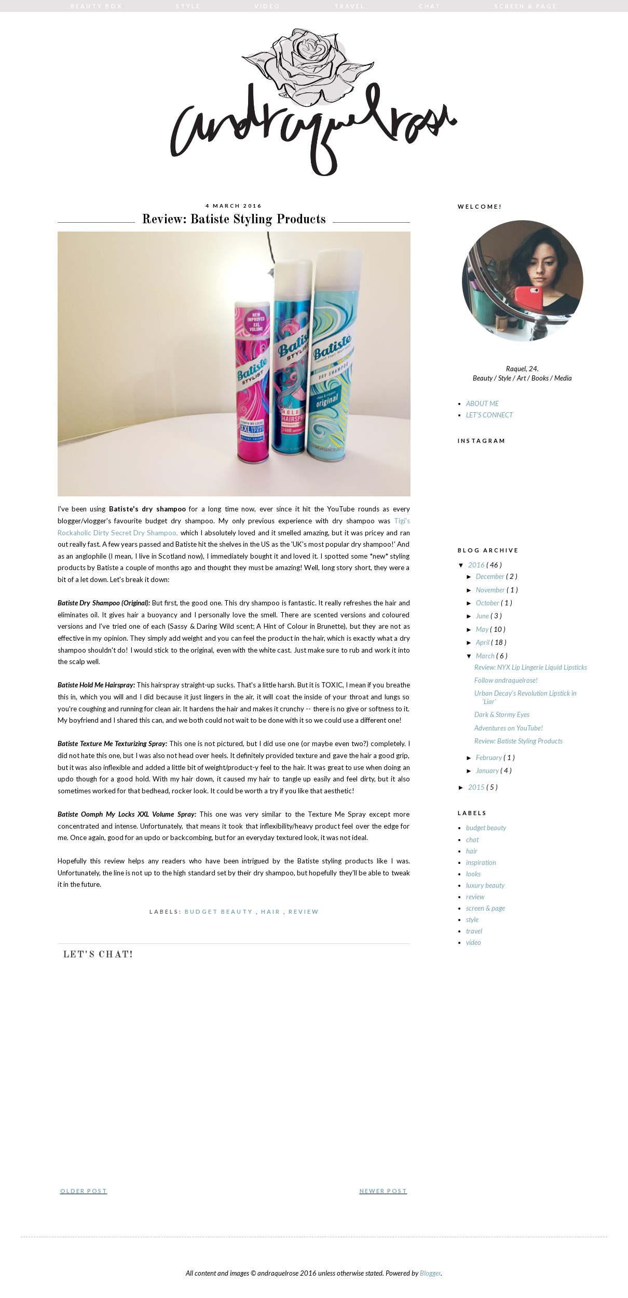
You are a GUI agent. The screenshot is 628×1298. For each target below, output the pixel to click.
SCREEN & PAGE (526, 6)
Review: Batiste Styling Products (518, 741)
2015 (477, 787)
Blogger (430, 1273)
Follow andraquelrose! (506, 680)
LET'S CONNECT (489, 415)
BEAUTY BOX (96, 6)
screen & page (485, 908)
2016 (477, 565)
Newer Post (383, 1190)
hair (272, 911)
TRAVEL (349, 6)
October (488, 603)
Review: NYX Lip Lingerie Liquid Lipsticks (530, 667)
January (488, 770)
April (483, 642)
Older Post (83, 1190)
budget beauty (220, 911)
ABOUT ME (482, 403)
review (305, 911)
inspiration (481, 862)
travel (474, 931)
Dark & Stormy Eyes (501, 714)
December (491, 576)
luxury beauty (485, 885)
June (483, 616)
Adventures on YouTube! (508, 728)
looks (473, 874)
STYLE (188, 6)
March (486, 656)
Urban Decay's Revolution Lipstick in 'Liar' (525, 697)
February (489, 757)
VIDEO (267, 6)
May (483, 629)
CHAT (430, 6)
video (473, 942)
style (472, 919)
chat (472, 839)
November (491, 590)
